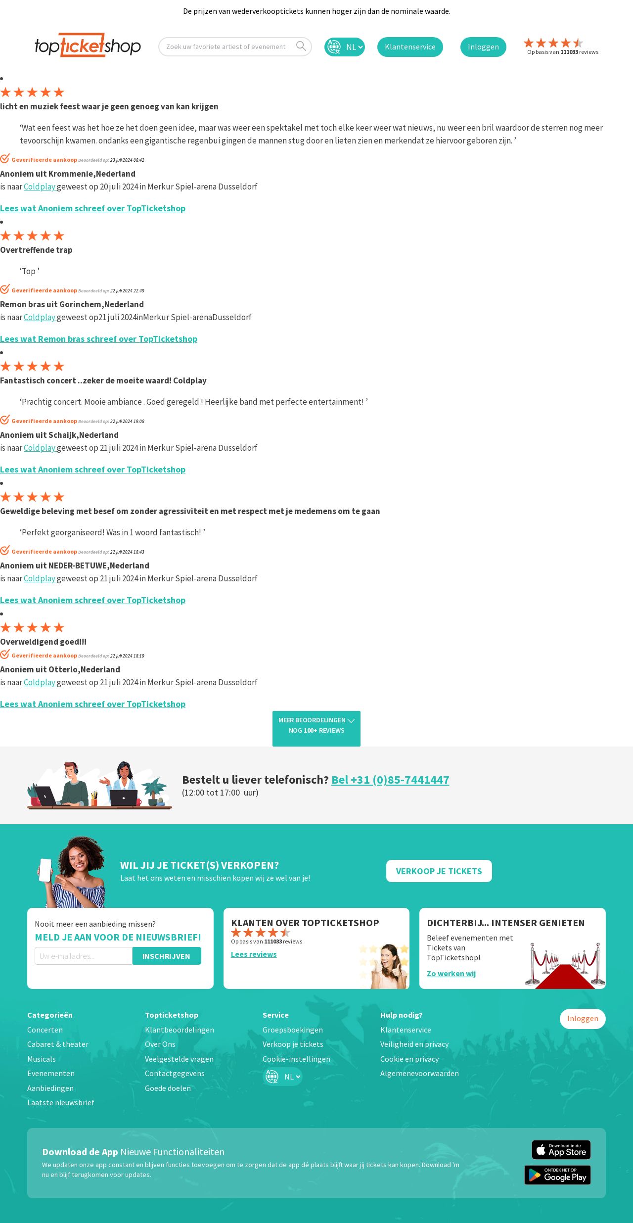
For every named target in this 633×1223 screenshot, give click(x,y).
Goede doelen (168, 1088)
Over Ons (160, 1044)
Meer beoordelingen (316, 725)
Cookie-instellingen (296, 1059)
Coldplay (40, 186)
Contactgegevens (175, 1073)
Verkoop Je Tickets (439, 871)
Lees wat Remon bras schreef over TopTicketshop (98, 338)
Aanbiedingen (50, 1088)
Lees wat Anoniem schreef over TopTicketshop (92, 208)
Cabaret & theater (58, 1044)
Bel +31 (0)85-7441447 (390, 779)
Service (276, 1015)
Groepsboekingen (293, 1030)
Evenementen (51, 1073)
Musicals (41, 1059)
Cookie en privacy (409, 1059)
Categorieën (50, 1015)
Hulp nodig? (401, 1015)
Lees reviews (254, 954)
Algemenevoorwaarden (419, 1073)
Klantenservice (405, 1030)
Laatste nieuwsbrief (60, 1102)
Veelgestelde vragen (179, 1059)
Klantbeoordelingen (179, 1030)
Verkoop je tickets (293, 1044)
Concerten (45, 1030)
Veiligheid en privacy (414, 1044)
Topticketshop (171, 1015)
